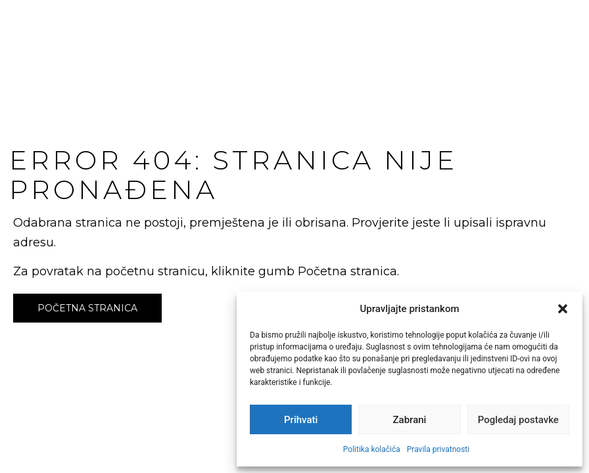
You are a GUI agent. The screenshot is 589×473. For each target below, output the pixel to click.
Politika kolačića (371, 449)
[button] (562, 308)
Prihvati (301, 420)
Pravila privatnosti (438, 449)
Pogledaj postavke (518, 420)
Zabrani (410, 420)
